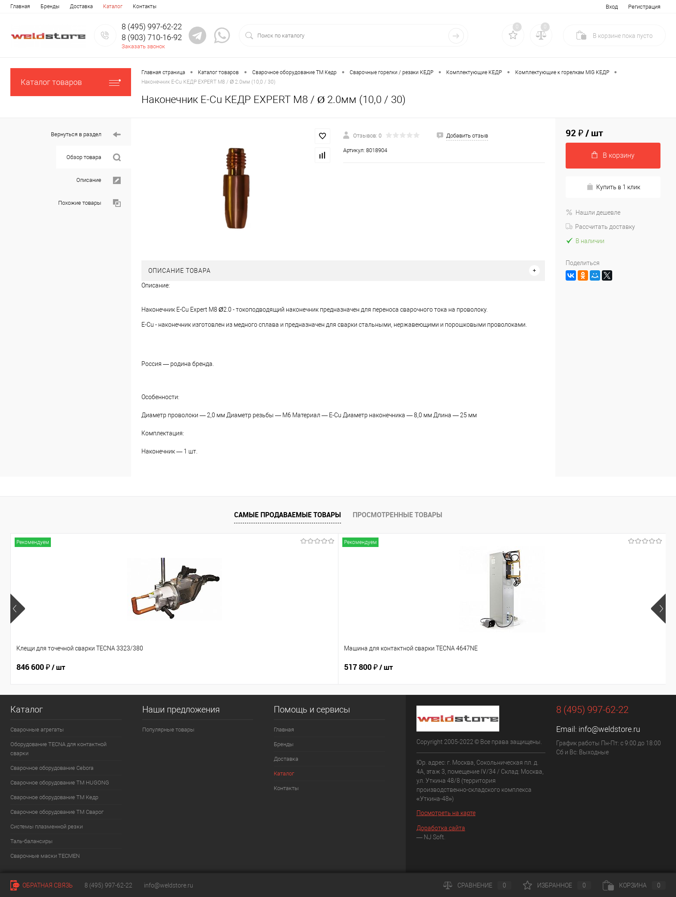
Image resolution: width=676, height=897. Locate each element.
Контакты (144, 6)
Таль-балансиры (31, 841)
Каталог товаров (71, 82)
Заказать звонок (143, 46)
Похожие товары (89, 203)
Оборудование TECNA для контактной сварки (58, 748)
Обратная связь (41, 885)
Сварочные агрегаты (37, 729)
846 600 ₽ (40, 667)
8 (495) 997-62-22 (108, 885)
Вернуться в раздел (86, 135)
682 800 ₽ (303, 667)
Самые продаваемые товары (287, 514)
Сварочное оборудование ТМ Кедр (54, 797)
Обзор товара (93, 157)
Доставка (81, 6)
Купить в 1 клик (613, 187)
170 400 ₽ (565, 667)
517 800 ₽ (171, 667)
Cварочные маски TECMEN (45, 856)
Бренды (50, 6)
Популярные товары (168, 729)
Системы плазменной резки (46, 826)
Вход (612, 6)
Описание (98, 180)
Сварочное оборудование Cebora (52, 768)
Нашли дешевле (593, 212)
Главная (20, 6)
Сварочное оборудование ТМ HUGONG (59, 782)
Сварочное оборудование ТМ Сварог (56, 812)
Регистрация (644, 6)
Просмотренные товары (397, 514)
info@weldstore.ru (609, 729)
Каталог (112, 6)
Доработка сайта (440, 828)
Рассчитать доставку (600, 226)
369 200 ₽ (434, 667)
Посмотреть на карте (446, 812)
